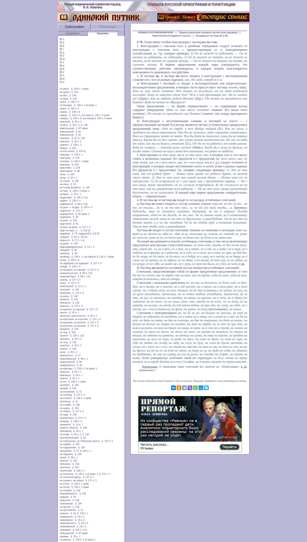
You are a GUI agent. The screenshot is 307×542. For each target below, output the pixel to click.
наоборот (65, 385)
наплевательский (69, 437)
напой (63, 457)
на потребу (66, 490)
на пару (64, 414)
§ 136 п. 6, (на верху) (82, 118)
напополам (66, 470)
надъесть (65, 240)
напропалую (66, 503)
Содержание (72, 33)
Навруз (64, 148)
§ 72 (79, 391)
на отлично (66, 398)
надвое (64, 200)
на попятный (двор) (70, 477)
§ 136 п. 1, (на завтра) (83, 256)
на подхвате (66, 454)
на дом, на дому (68, 227)
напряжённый (67, 526)
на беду (64, 98)
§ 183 (73, 148)
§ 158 (75, 464)
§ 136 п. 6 (73, 102)
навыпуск (65, 164)
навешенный (67, 134)
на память (65, 411)
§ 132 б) (95, 233)
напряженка (66, 516)
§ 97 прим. (82, 128)
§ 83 (74, 250)
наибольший (66, 286)
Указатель (103, 33)
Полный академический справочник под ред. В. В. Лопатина (92, 5)
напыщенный (67, 533)
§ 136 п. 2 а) (81, 197)
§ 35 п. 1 (73, 177)
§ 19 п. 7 (78, 424)
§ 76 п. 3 (78, 210)
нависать (65, 141)
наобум (64, 388)
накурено (65, 329)
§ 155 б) (81, 151)
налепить (65, 339)
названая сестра (69, 273)
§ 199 (83, 427)
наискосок (65, 302)
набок (63, 102)
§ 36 (75, 217)
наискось (65, 306)
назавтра (65, 256)
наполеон (65, 467)
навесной (65, 121)
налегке (64, 335)
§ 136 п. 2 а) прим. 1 (85, 105)
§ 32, (75, 138)
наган (63, 174)
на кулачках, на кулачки (73, 322)
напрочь (64, 513)
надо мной (65, 223)
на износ (64, 296)
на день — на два (69, 207)
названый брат (68, 276)
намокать (65, 372)
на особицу (66, 394)
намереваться (67, 365)
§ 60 (78, 131)
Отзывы (146, 448)
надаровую (66, 197)
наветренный (67, 128)
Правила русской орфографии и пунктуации (191, 4)
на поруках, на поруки (72, 480)
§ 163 (71, 174)
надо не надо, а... (69, 230)
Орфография (74, 26)
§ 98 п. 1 (83, 358)
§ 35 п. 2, (75, 125)
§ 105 (82, 493)
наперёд (64, 421)
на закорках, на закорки (73, 269)
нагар (63, 177)
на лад (63, 332)
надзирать (65, 217)
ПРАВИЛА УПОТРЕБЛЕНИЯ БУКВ (156, 32)
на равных (65, 539)
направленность (69, 493)
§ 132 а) (82, 237)
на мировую (66, 368)
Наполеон (65, 464)
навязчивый (66, 171)
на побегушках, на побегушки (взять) (80, 441)
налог (63, 352)
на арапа (65, 92)
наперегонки (66, 418)
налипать (65, 345)
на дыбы (64, 243)
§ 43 (73, 184)
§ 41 (76, 223)
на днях (64, 220)
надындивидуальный (71, 247)
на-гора (64, 190)
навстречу (65, 158)
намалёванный (68, 358)
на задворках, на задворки (74, 263)
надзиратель (66, 214)
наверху (64, 118)
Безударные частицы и (212, 35)
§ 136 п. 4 (75, 200)
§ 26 (244, 366)
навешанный (67, 131)
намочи (64, 378)
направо (64, 497)
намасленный (67, 362)
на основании (67, 391)
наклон (63, 312)
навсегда (65, 154)
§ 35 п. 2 (77, 121)
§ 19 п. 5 (79, 516)
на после (64, 483)
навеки (63, 112)
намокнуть (65, 375)
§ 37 (78, 355)
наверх (63, 115)
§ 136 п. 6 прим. (101, 115)
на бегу (64, 95)
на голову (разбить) (70, 187)
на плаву (64, 434)
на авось (64, 88)
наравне (64, 536)
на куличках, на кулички (73, 325)
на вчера (64, 161)
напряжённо (66, 520)
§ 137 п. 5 (84, 227)
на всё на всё (67, 151)
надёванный (66, 204)
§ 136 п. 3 (76, 144)
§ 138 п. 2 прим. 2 (79, 190)
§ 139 (74, 92)
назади (63, 266)
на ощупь (65, 408)
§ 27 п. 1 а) (78, 240)
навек (63, 108)
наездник (65, 250)
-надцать (64, 237)
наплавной (65, 431)
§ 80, (74, 237)
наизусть (64, 299)
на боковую (66, 105)
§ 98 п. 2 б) (86, 273)
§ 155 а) (85, 230)
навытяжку (65, 167)
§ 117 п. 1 (81, 286)
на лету (64, 342)
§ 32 (75, 401)
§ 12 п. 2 (89, 247)
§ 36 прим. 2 (83, 214)
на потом (65, 487)
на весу (64, 125)
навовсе (64, 144)
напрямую (65, 529)
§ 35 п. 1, (76, 434)
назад (63, 260)
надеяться (65, 210)
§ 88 (77, 171)
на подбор (65, 444)
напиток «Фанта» (69, 427)
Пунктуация (107, 26)
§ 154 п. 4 (86, 207)
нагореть (64, 194)
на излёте (65, 289)
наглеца (64, 184)
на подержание (68, 447)
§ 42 (73, 497)
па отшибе (65, 404)
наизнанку (65, 293)
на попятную (66, 474)
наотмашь (65, 401)
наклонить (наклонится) (73, 316)
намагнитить (66, 355)
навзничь (65, 138)
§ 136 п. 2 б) (77, 335)
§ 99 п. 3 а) (81, 204)
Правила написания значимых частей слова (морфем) (208, 32)
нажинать (65, 253)
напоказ (64, 460)
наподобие (65, 451)
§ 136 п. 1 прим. (80, 88)
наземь (64, 279)
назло (63, 283)
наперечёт (65, 424)
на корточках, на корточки (74, 319)
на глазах (65, 181)
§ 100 (75, 329)
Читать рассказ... (154, 444)
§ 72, (76, 451)
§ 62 (79, 365)
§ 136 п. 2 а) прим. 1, (87, 474)
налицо (64, 348)
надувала (65, 233)
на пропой (65, 507)
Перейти (229, 447)
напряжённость (68, 523)
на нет (63, 381)
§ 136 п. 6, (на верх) (80, 115)
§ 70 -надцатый (80, 233)
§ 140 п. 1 (85, 451)
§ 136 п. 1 (77, 154)
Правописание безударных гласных (171, 35)
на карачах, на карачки (72, 309)
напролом (65, 500)
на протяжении (68, 510)
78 (140, 42)
